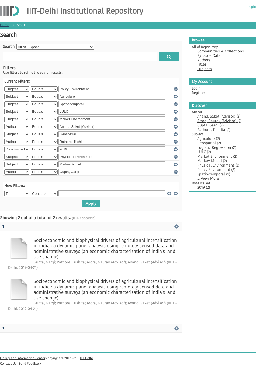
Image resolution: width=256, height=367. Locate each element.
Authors (203, 60)
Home (4, 25)
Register (198, 92)
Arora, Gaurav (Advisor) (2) (219, 121)
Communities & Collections (220, 51)
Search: (9, 46)
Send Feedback (30, 363)
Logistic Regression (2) (216, 147)
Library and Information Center (22, 358)
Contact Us (8, 363)
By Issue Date (209, 55)
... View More (208, 178)
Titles (202, 64)
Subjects (204, 69)
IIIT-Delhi (86, 358)
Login (252, 6)
